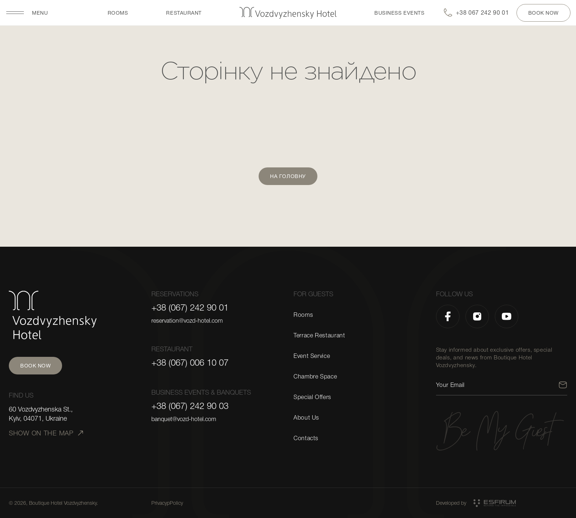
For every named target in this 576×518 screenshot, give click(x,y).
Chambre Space (315, 377)
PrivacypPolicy (167, 503)
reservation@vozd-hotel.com (187, 321)
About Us (306, 418)
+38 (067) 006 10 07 (189, 362)
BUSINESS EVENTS (399, 12)
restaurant (184, 12)
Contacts (306, 438)
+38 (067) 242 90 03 (189, 406)
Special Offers (312, 397)
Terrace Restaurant (319, 335)
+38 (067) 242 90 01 (189, 307)
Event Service (312, 356)
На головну (288, 176)
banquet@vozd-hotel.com (183, 419)
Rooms (118, 12)
